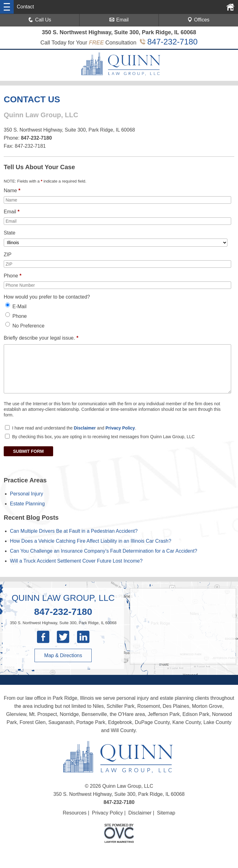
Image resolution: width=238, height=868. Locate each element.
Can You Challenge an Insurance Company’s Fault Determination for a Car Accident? (103, 551)
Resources (74, 812)
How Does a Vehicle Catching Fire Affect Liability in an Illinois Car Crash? (90, 541)
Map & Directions (63, 655)
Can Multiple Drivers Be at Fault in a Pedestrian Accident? (74, 531)
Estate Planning (27, 503)
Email (119, 19)
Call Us (39, 19)
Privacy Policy (120, 427)
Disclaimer (85, 427)
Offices (198, 19)
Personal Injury (26, 493)
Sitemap (166, 812)
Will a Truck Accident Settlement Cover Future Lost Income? (76, 561)
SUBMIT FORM (28, 451)
